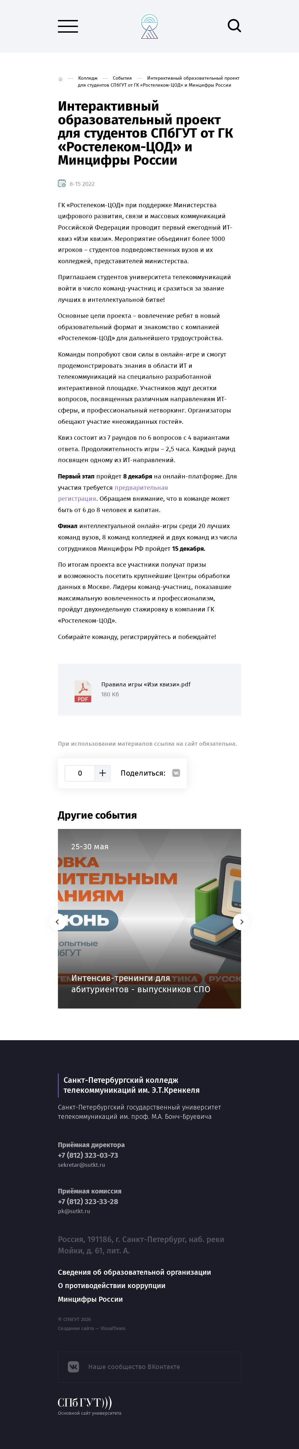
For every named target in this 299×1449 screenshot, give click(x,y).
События (122, 78)
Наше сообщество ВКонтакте (134, 1367)
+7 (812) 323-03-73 (88, 1155)
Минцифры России (90, 1299)
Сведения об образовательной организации (134, 1272)
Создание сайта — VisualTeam (91, 1328)
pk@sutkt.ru (74, 1211)
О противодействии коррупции (111, 1285)
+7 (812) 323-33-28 (88, 1201)
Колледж (88, 78)
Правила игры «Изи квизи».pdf (149, 689)
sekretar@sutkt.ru (81, 1165)
